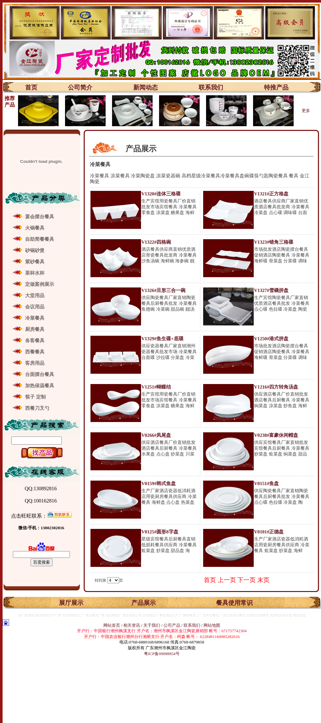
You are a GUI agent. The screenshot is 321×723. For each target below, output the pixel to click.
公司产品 (172, 625)
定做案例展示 (39, 284)
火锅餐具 (34, 227)
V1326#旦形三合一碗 (163, 290)
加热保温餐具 (39, 385)
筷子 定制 (35, 396)
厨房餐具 (34, 329)
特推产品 (276, 87)
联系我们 (211, 87)
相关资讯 (131, 625)
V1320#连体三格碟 (161, 193)
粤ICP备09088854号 (162, 653)
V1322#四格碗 (156, 242)
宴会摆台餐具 (39, 216)
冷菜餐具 (34, 318)
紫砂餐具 (34, 261)
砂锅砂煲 (34, 250)
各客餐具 (34, 340)
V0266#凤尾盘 (156, 435)
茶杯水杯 (34, 273)
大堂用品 (34, 295)
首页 (31, 87)
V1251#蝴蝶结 (156, 387)
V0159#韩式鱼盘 (158, 483)
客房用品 (34, 363)
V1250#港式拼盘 (271, 338)
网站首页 (111, 625)
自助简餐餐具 (39, 239)
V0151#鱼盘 (266, 483)
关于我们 (152, 625)
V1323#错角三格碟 (273, 242)
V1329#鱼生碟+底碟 (162, 338)
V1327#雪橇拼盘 (271, 290)
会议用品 (34, 306)
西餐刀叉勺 (37, 408)
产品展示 (143, 602)
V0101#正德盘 (269, 531)
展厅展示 (71, 602)
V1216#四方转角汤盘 (276, 387)
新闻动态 (145, 87)
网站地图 (211, 625)
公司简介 (80, 87)
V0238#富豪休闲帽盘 (276, 435)
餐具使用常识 (234, 602)
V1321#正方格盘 (271, 193)
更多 (306, 110)
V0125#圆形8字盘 (159, 531)
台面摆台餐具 (39, 374)
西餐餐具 (34, 351)
